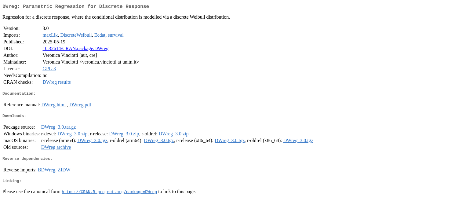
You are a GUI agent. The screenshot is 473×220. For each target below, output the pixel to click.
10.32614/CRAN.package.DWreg (75, 49)
